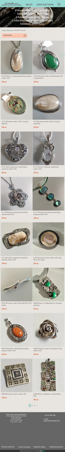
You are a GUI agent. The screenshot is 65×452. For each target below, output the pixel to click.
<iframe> (33, 434)
